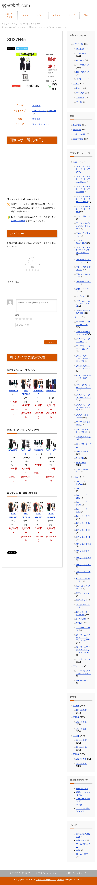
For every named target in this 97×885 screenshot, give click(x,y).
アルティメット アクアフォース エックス (83, 358)
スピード (36, 105)
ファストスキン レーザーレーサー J (83, 209)
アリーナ (77, 317)
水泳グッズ (81, 840)
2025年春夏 (81, 722)
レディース (41, 15)
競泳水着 (36, 119)
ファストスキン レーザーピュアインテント (83, 179)
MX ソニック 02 (83, 565)
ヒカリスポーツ (18, 221)
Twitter (60, 880)
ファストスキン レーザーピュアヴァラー (83, 189)
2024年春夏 (81, 740)
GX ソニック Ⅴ (83, 516)
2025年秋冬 (81, 729)
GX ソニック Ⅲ (83, 530)
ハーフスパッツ (39, 111)
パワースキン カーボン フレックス (83, 387)
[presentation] (41, 332)
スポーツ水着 (79, 134)
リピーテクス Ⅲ (83, 680)
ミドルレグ (81, 53)
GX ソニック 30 (83, 572)
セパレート (81, 79)
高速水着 (77, 125)
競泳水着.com (16, 5)
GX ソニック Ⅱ (83, 537)
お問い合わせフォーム (76, 873)
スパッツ (80, 97)
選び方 (87, 15)
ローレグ (80, 60)
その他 (79, 102)
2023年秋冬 (81, 763)
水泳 (78, 850)
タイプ (72, 15)
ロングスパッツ (83, 72)
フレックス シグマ (40, 124)
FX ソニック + (82, 593)
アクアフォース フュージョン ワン (83, 397)
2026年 (76, 705)
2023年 (76, 754)
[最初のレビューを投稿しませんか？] (36, 305)
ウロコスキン (82, 451)
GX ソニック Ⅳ (83, 523)
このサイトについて (21, 873)
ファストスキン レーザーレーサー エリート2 (83, 199)
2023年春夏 (81, 759)
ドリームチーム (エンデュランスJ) (83, 303)
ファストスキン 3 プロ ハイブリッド (83, 226)
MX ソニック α (82, 551)
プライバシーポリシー (48, 873)
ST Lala (79, 623)
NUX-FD (80, 458)
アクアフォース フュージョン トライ (83, 407)
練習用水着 (78, 139)
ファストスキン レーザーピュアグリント (83, 169)
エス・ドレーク (83, 216)
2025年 (76, 717)
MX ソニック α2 (83, 544)
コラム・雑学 (82, 854)
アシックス (78, 666)
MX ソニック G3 (83, 558)
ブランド (56, 15)
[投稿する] (50, 342)
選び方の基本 (82, 789)
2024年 (76, 736)
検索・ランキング (10, 15)
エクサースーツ (83, 659)
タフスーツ (81, 462)
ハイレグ (80, 49)
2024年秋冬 (81, 747)
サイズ (79, 805)
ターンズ (80, 296)
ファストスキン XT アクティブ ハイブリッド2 (83, 250)
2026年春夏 (81, 710)
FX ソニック (81, 600)
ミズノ (76, 477)
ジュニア (11, 48)
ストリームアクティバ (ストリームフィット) (83, 649)
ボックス (80, 93)
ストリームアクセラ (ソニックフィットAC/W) (83, 637)
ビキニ (79, 88)
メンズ (25, 15)
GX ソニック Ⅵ (83, 488)
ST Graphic (81, 619)
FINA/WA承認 (22, 48)
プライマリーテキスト (46, 880)
